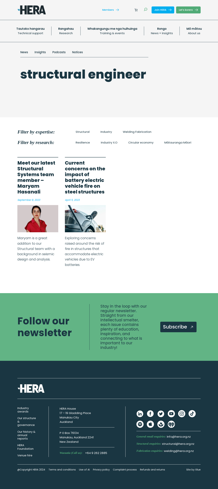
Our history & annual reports (26, 435)
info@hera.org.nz (179, 437)
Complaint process (125, 469)
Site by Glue (193, 469)
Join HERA (163, 10)
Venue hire (24, 455)
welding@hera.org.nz (179, 451)
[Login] (127, 10)
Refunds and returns (152, 469)
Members (110, 10)
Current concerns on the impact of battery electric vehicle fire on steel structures (85, 177)
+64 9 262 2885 (96, 453)
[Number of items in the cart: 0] (136, 9)
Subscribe (178, 326)
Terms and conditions (62, 469)
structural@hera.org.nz (178, 444)
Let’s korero (188, 10)
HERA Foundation (25, 447)
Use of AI (84, 469)
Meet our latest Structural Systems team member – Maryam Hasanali (36, 177)
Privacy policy (101, 469)
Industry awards (23, 410)
